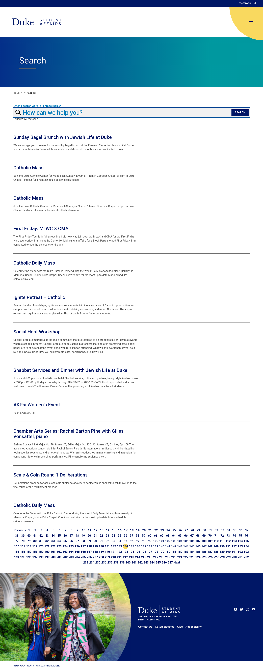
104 (179, 541)
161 (53, 551)
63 (167, 535)
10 (83, 530)
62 (161, 535)
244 (152, 562)
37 (246, 530)
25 (174, 530)
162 (59, 551)
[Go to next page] (177, 562)
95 (125, 541)
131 (107, 546)
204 (77, 557)
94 (119, 541)
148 (210, 546)
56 (125, 535)
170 (107, 551)
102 (167, 541)
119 (34, 546)
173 (125, 551)
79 (29, 541)
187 (210, 551)
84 (59, 541)
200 (53, 557)
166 (83, 551)
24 (168, 530)
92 (107, 541)
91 (101, 541)
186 (203, 551)
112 (228, 541)
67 (192, 535)
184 (191, 551)
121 (46, 546)
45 (59, 535)
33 (222, 530)
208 (101, 557)
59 (143, 535)
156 (22, 551)
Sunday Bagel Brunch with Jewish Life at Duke (62, 137)
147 (203, 546)
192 (240, 551)
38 (16, 535)
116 (16, 546)
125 (71, 546)
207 (95, 557)
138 (149, 546)
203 (71, 557)
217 (155, 557)
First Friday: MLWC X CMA (40, 228)
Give (180, 626)
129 (95, 546)
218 (161, 557)
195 (22, 557)
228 (222, 557)
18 (132, 530)
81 (41, 541)
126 (77, 546)
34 (228, 530)
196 (28, 557)
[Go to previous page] (20, 530)
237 (109, 562)
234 (91, 562)
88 (83, 541)
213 (131, 557)
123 (59, 546)
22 (156, 530)
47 (71, 535)
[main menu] (249, 21)
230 (234, 557)
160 (46, 551)
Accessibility (194, 626)
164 (71, 551)
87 (77, 541)
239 (121, 562)
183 (185, 551)
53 (107, 535)
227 (216, 557)
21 (150, 530)
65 (179, 535)
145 (191, 546)
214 (137, 557)
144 (185, 546)
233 (85, 562)
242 (140, 562)
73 (228, 535)
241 (134, 562)
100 (155, 541)
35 (234, 530)
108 (203, 541)
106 (191, 541)
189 (222, 551)
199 (46, 557)
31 (210, 530)
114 (240, 541)
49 (83, 535)
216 (149, 557)
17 (125, 530)
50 (89, 535)
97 (137, 541)
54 (113, 535)
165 (77, 551)
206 (89, 557)
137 (143, 546)
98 (143, 541)
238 (115, 562)
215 (143, 557)
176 (143, 551)
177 (149, 551)
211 (119, 557)
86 (71, 541)
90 (95, 541)
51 (95, 535)
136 (137, 546)
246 (164, 562)
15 (113, 530)
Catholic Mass (28, 167)
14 (107, 530)
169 (101, 551)
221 (179, 557)
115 (246, 541)
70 (210, 535)
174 (131, 551)
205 (83, 557)
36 (240, 530)
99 (149, 541)
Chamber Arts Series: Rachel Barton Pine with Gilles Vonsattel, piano (68, 433)
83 (53, 541)
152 (234, 546)
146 (197, 546)
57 (131, 535)
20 (144, 530)
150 (222, 546)
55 (119, 535)
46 (65, 535)
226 (210, 557)
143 (179, 546)
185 (197, 551)
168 (95, 551)
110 (216, 541)
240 (127, 562)
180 (167, 551)
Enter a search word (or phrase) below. (37, 106)
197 (34, 557)
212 (125, 557)
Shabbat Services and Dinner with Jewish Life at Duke (70, 370)
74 (234, 535)
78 (22, 541)
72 (222, 535)
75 (240, 535)
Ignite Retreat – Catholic (39, 297)
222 (185, 557)
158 (34, 551)
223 (191, 557)
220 (173, 557)
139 (155, 546)
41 (35, 535)
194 (16, 557)
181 (173, 551)
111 (222, 541)
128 (89, 546)
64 (173, 535)
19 (138, 530)
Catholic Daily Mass (34, 263)
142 (173, 546)
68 (198, 535)
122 (53, 546)
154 (246, 546)
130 (101, 546)
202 (65, 557)
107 (197, 541)
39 (22, 535)
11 (89, 530)
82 (47, 541)
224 (197, 557)
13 (101, 530)
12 (95, 530)
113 (234, 541)
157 (28, 551)
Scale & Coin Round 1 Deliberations (50, 475)
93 (113, 541)
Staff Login (245, 3)
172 (119, 551)
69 (204, 535)
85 (65, 541)
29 (198, 530)
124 (65, 546)
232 (246, 557)
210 (113, 557)
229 (228, 557)
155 (16, 551)
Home (16, 93)
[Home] (36, 22)
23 (162, 530)
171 (113, 551)
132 (113, 546)
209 (107, 557)
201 (59, 557)
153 (240, 546)
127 (83, 546)
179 (161, 551)
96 (131, 541)
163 (65, 551)
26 (180, 530)
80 (35, 541)
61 (155, 535)
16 (119, 530)
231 (240, 557)
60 (149, 535)
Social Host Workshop (37, 332)
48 (77, 535)
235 (97, 562)
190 (228, 551)
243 (146, 562)
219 (167, 557)
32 (216, 530)
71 (216, 535)
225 (203, 557)
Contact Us (145, 626)
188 (216, 551)
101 (161, 541)
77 (16, 541)
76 (246, 535)
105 (185, 541)
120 (40, 546)
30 (204, 530)
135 (131, 546)
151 (228, 546)
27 (186, 530)
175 (137, 551)
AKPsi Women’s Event (36, 404)
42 (41, 535)
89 (89, 541)
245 (158, 562)
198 (40, 557)
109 (210, 541)
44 (53, 535)
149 (216, 546)
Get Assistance (164, 626)
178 (155, 551)
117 (22, 546)
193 (246, 551)
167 (89, 551)
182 (179, 551)
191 (234, 551)
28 (192, 530)
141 (167, 546)
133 (119, 546)
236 (103, 562)
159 (40, 551)
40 (29, 535)
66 (186, 535)
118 (28, 546)
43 (47, 535)
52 (101, 535)
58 (137, 535)
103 (173, 541)
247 (170, 562)
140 (161, 546)
